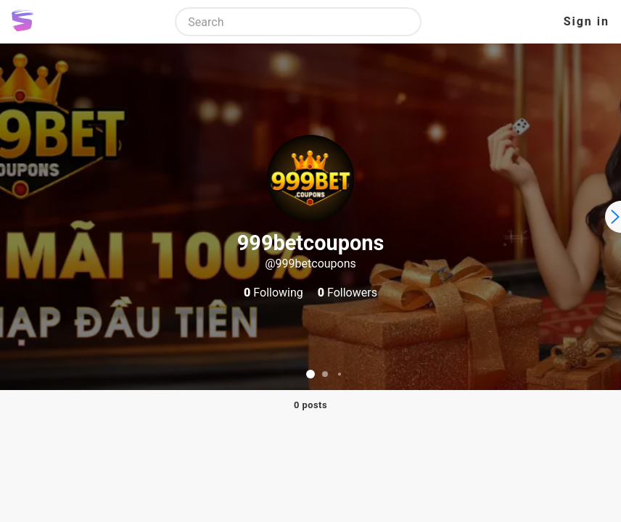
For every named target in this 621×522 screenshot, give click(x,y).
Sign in (586, 21)
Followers (347, 292)
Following (273, 292)
